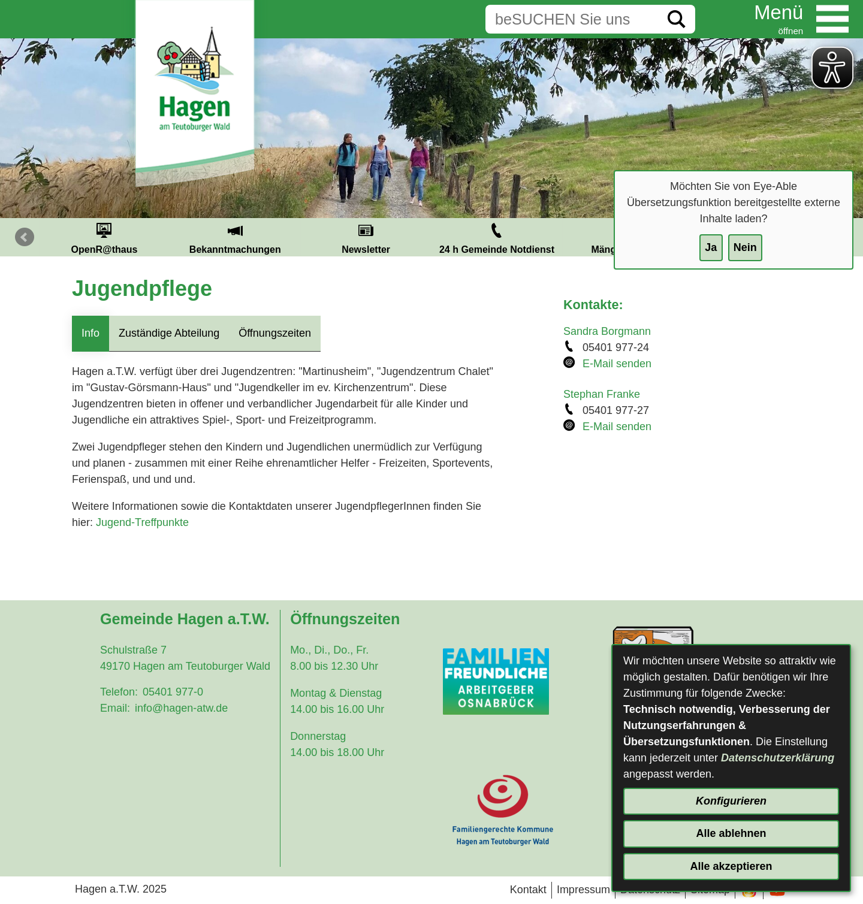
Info (90, 333)
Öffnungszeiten (275, 333)
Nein (745, 247)
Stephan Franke (601, 394)
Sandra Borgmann (607, 331)
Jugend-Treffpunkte (142, 522)
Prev (24, 237)
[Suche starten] (676, 19)
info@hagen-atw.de (181, 708)
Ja (711, 247)
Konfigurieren (731, 801)
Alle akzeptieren (731, 866)
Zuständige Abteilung (169, 333)
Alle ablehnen (731, 833)
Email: (115, 708)
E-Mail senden (617, 364)
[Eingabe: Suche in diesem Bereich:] (571, 19)
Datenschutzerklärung (777, 758)
